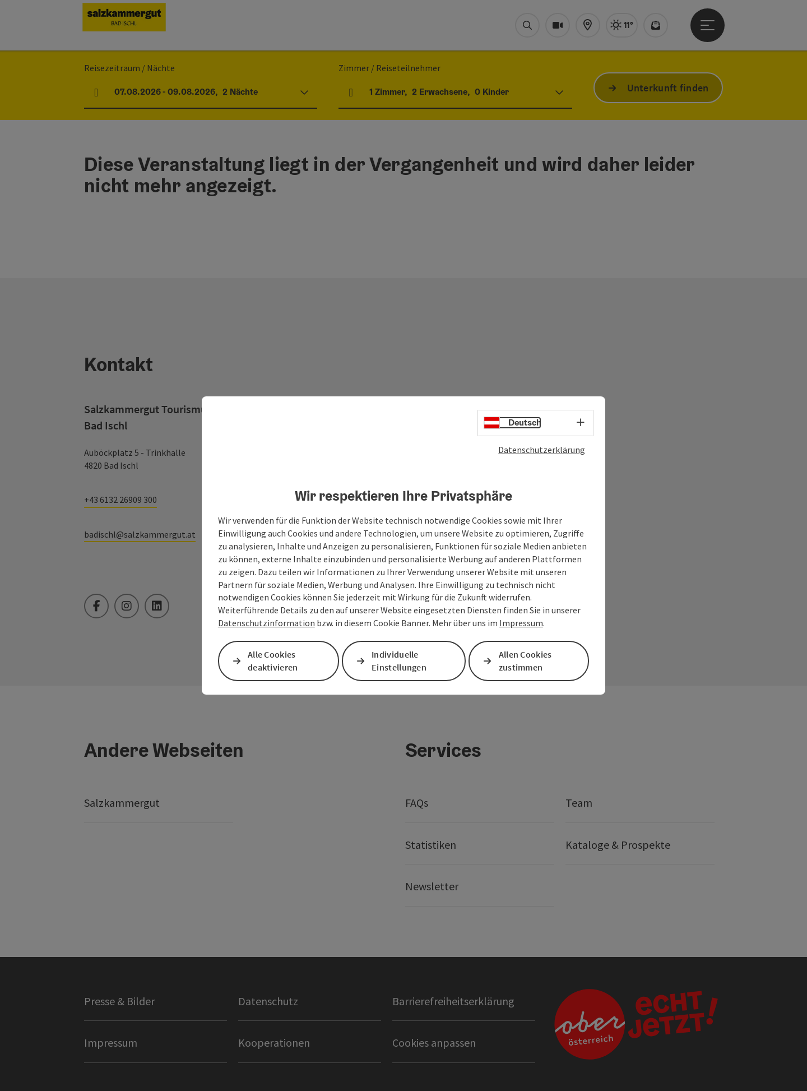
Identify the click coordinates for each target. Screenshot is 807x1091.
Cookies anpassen (434, 1042)
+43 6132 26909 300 (120, 499)
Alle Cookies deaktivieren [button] (273, 661)
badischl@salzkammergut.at (140, 534)
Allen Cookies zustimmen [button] (525, 661)
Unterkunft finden (668, 87)
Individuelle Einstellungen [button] (399, 661)
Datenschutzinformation (266, 622)
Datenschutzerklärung (541, 449)
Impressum (521, 622)
